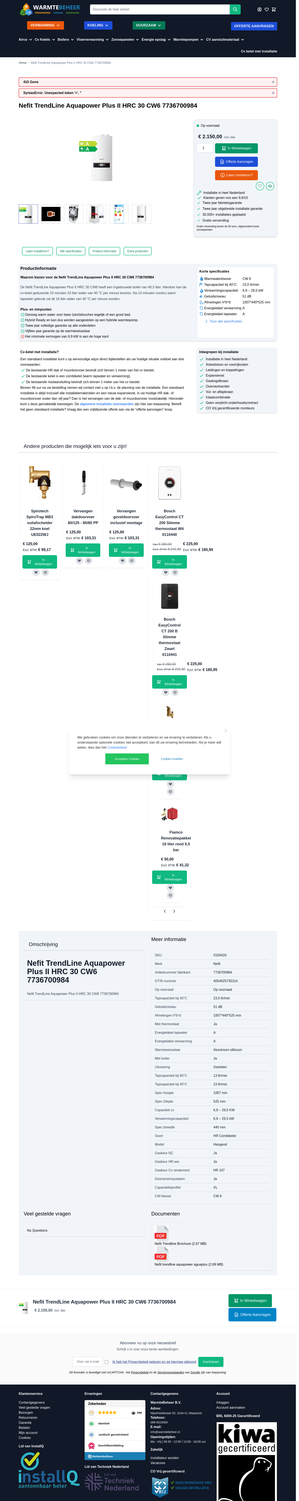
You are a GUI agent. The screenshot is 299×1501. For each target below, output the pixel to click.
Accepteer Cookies (127, 759)
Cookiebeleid (117, 747)
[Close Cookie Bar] (225, 730)
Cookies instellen (172, 759)
